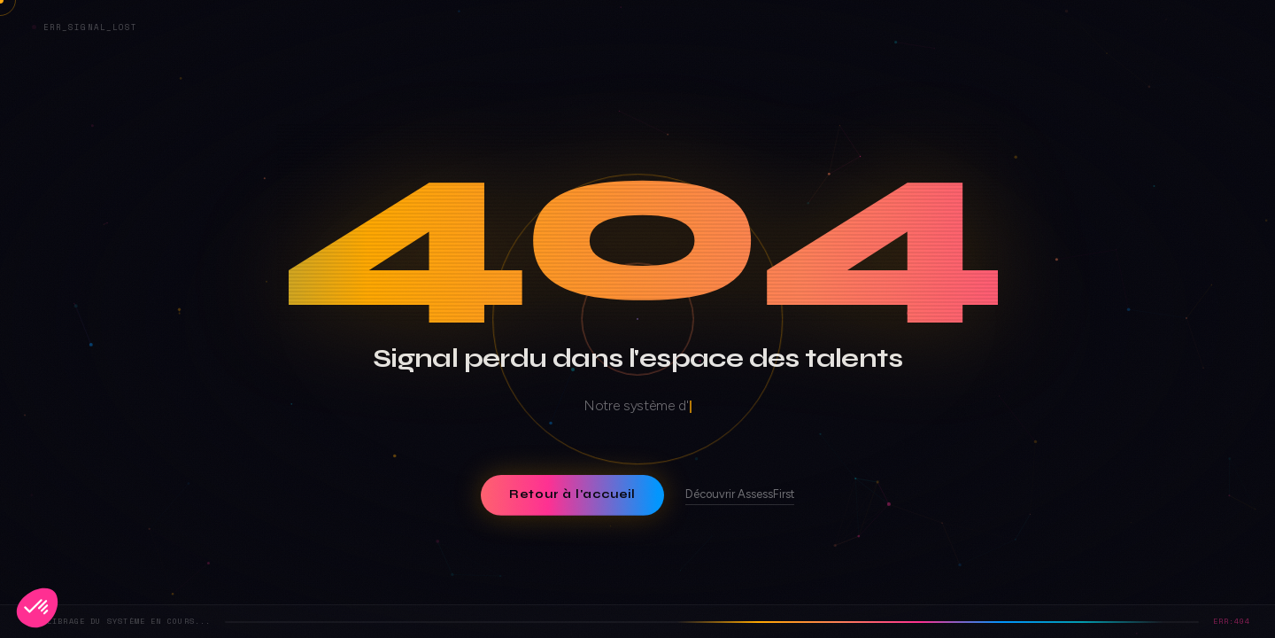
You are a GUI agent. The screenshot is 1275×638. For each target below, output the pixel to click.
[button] (37, 608)
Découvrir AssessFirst (739, 494)
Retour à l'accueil (572, 494)
